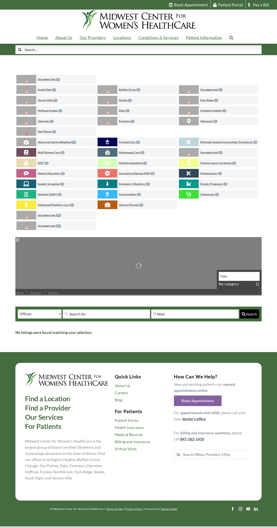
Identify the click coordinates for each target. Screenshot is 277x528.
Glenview (46, 121)
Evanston (127, 121)
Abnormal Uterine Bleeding (57, 142)
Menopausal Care (131, 152)
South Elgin (47, 89)
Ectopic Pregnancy (213, 184)
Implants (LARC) (50, 194)
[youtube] (248, 509)
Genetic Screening (51, 184)
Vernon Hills (48, 100)
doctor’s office (194, 419)
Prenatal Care (129, 142)
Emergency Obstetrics (134, 184)
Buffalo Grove (129, 89)
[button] (231, 37)
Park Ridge (209, 100)
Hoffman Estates (50, 110)
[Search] (19, 49)
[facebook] (233, 509)
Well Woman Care (51, 152)
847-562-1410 (192, 439)
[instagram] (240, 509)
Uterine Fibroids (131, 205)
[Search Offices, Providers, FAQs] (211, 454)
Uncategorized (49, 79)
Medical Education (51, 173)
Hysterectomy (211, 173)
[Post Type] (40, 314)
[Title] (239, 276)
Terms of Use (115, 509)
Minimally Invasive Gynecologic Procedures (228, 142)
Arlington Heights (213, 110)
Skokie (125, 100)
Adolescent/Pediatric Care (56, 205)
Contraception (130, 194)
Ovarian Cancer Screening (218, 163)
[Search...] (138, 49)
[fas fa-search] (249, 314)
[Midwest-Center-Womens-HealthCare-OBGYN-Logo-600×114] (66, 374)
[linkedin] (256, 509)
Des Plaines (47, 131)
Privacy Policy (134, 509)
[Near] (195, 314)
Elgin (124, 110)
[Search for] (106, 314)
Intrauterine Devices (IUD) (137, 173)
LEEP (43, 163)
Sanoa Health (169, 509)
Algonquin (209, 121)
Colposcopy (209, 194)
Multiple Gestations (133, 163)
